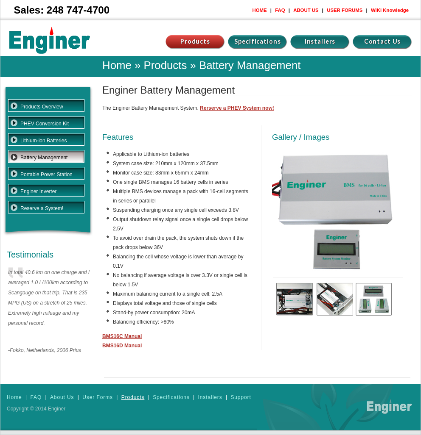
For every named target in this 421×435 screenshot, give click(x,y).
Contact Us (382, 41)
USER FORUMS (344, 10)
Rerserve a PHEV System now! (237, 108)
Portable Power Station (46, 174)
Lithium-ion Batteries (43, 141)
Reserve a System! (41, 208)
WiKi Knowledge (390, 10)
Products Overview (41, 107)
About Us (62, 397)
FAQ (280, 10)
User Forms (97, 397)
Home (117, 65)
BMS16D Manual (122, 346)
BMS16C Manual (122, 336)
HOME (259, 10)
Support (240, 397)
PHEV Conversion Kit (44, 124)
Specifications (257, 41)
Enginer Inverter (38, 191)
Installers (320, 41)
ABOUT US (305, 10)
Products (195, 41)
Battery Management (43, 158)
